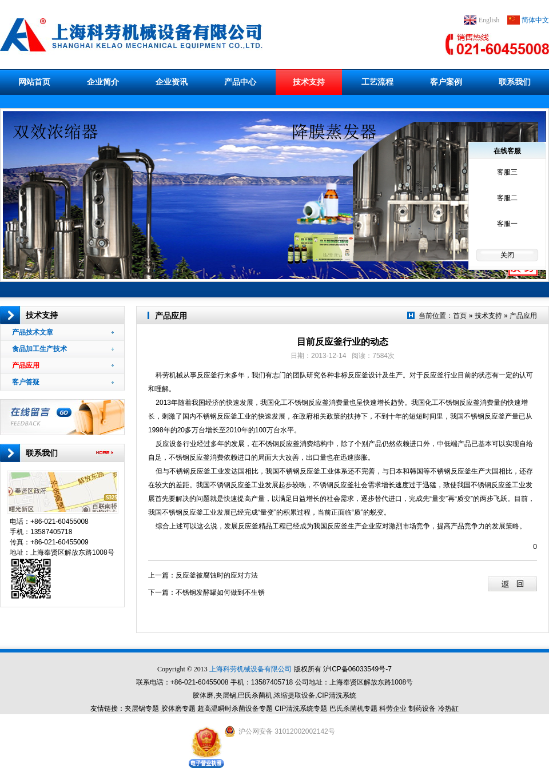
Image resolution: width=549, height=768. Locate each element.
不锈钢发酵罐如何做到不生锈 (220, 592)
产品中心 (240, 81)
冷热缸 (448, 709)
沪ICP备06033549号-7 (357, 669)
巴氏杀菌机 (255, 695)
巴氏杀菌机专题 (353, 709)
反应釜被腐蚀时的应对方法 (217, 575)
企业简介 (103, 81)
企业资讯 (172, 81)
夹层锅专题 (142, 709)
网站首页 (34, 81)
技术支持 (309, 81)
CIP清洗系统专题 (300, 709)
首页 (460, 316)
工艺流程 (377, 81)
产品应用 (63, 365)
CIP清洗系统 (336, 695)
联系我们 (515, 81)
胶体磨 (203, 695)
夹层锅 (226, 695)
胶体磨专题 (178, 709)
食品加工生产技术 (63, 349)
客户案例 (446, 81)
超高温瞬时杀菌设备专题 (235, 709)
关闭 (507, 255)
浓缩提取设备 (294, 695)
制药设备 (422, 709)
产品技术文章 (63, 332)
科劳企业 (393, 709)
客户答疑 (63, 382)
